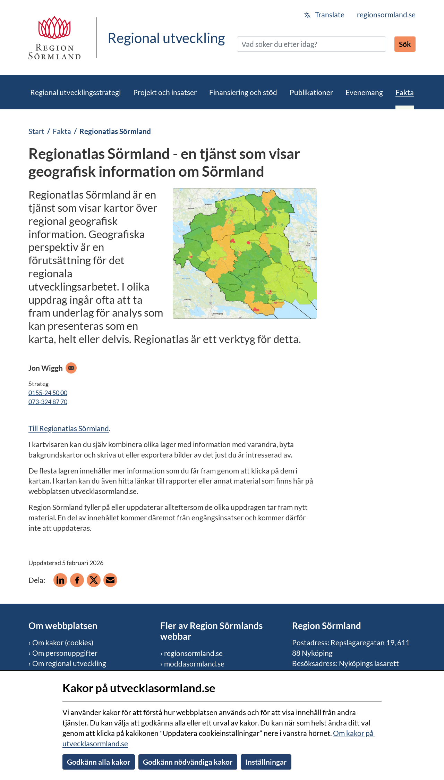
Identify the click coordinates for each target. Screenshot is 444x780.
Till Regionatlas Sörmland (68, 428)
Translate (324, 14)
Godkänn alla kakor (98, 761)
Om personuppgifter (64, 652)
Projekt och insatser (165, 92)
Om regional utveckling (69, 663)
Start (36, 131)
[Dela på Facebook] (77, 580)
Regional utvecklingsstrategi (75, 92)
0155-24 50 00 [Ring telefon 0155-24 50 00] (47, 392)
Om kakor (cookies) (62, 642)
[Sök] (311, 44)
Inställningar (266, 761)
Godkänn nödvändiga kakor (188, 761)
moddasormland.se (194, 663)
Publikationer (311, 92)
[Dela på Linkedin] (60, 580)
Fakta (404, 92)
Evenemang (364, 92)
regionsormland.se (386, 14)
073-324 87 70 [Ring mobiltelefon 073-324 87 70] (47, 401)
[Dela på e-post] (110, 580)
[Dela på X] (94, 580)
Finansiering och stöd (243, 92)
